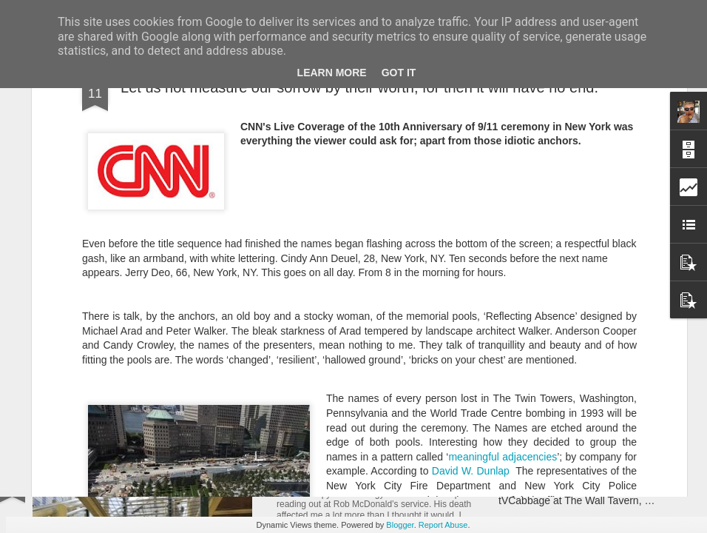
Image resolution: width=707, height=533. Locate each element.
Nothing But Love (101, 344)
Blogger (399, 524)
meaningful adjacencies (502, 251)
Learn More (332, 72)
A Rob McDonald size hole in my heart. (391, 477)
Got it (399, 72)
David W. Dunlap (471, 266)
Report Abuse (443, 524)
